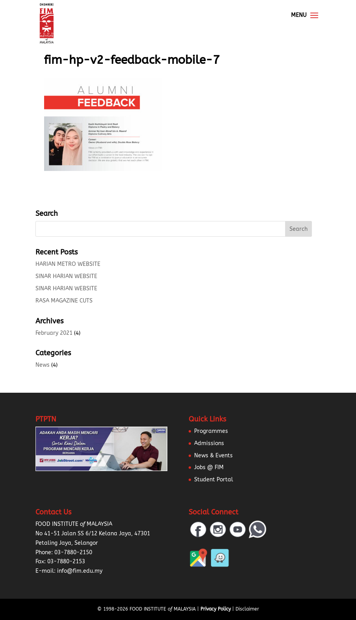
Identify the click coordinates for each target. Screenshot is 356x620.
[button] (15, 604)
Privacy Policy (215, 609)
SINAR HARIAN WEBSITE (66, 276)
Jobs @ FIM (209, 467)
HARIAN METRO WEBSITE (67, 264)
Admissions (209, 443)
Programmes (211, 431)
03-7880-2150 (73, 552)
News (42, 365)
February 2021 (53, 333)
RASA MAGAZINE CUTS (64, 300)
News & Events (213, 455)
